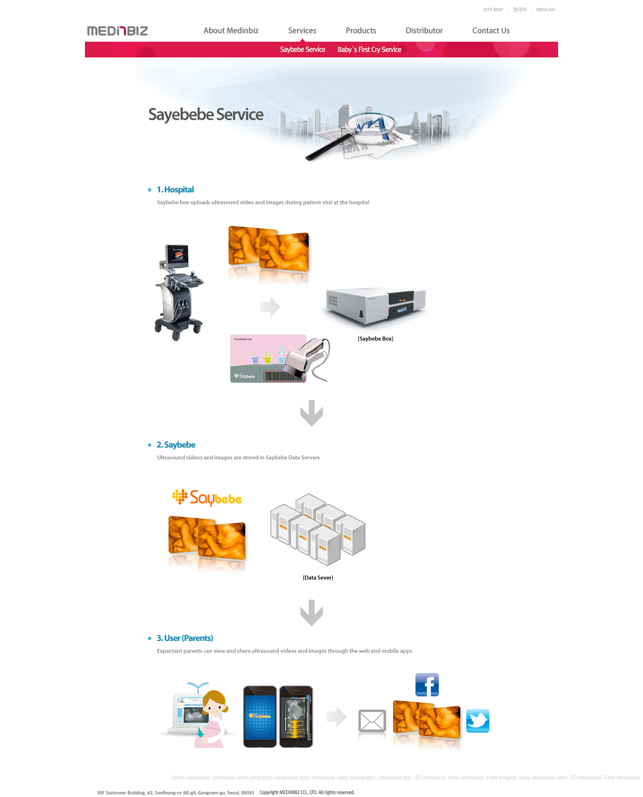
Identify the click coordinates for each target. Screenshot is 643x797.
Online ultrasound (190, 777)
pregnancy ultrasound (273, 777)
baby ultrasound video (543, 777)
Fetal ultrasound (622, 777)
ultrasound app (395, 777)
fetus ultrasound (466, 777)
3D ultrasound (585, 777)
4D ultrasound (430, 777)
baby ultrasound (317, 777)
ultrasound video (230, 777)
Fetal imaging (501, 777)
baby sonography (357, 777)
